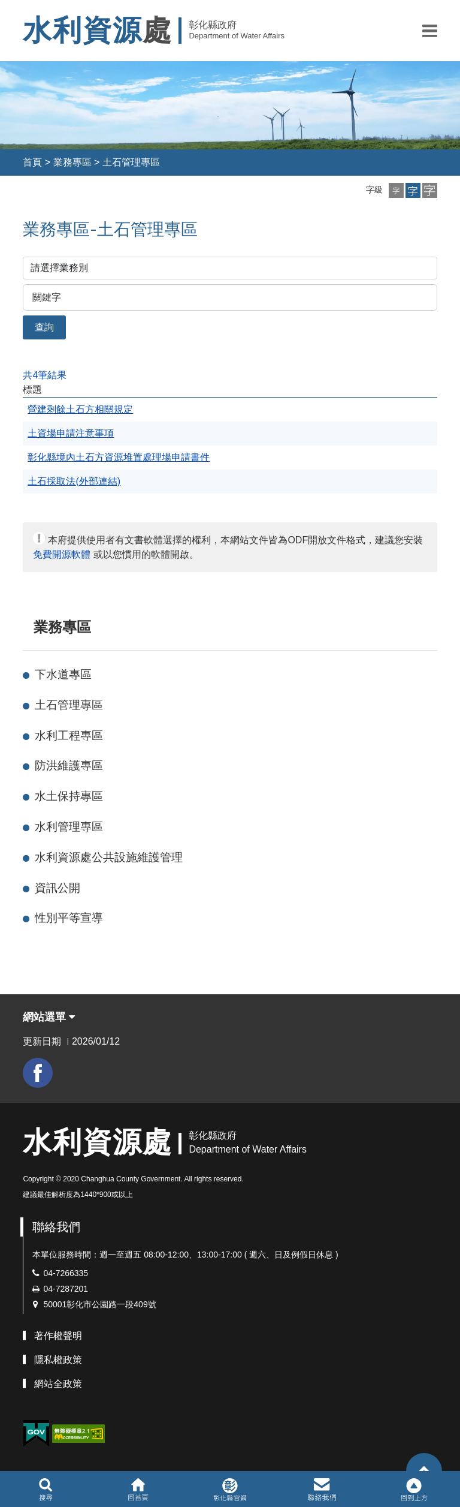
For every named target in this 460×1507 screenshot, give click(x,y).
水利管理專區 (69, 826)
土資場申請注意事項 (71, 433)
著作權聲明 (58, 1336)
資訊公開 (57, 888)
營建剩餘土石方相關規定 (80, 409)
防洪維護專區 (69, 765)
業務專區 (72, 162)
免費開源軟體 (61, 554)
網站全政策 (58, 1384)
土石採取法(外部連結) (74, 481)
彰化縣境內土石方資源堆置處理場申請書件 (119, 457)
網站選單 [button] (49, 1017)
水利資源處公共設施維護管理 (109, 857)
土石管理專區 (131, 162)
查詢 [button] (44, 327)
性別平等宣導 (69, 918)
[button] (429, 30)
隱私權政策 (58, 1360)
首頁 (32, 162)
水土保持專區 (69, 796)
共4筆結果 (44, 375)
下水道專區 (63, 674)
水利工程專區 (69, 735)
